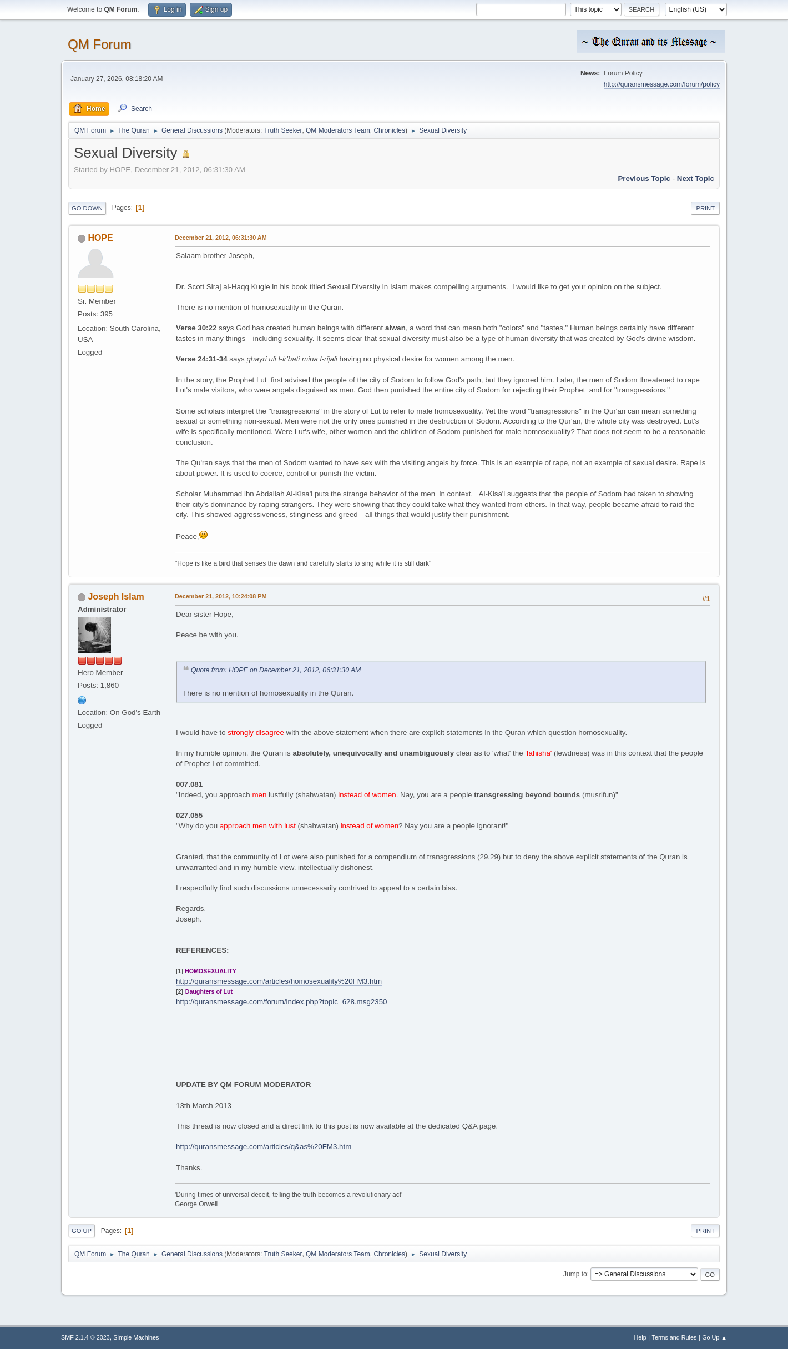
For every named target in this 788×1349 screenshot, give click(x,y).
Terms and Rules (674, 1337)
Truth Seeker (283, 130)
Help (640, 1337)
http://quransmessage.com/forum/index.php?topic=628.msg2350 (281, 1002)
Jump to (575, 1274)
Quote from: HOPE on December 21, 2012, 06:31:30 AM (276, 670)
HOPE (100, 238)
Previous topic (644, 178)
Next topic (695, 178)
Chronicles (389, 130)
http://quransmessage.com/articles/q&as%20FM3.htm (263, 1146)
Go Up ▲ (714, 1337)
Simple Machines (136, 1337)
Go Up (82, 1230)
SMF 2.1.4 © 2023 (85, 1337)
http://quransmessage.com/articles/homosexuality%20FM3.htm (279, 981)
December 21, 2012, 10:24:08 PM (220, 596)
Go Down (87, 208)
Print (705, 208)
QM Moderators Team (338, 130)
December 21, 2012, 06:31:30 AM (221, 237)
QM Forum (100, 44)
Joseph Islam (116, 596)
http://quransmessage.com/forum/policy (662, 84)
